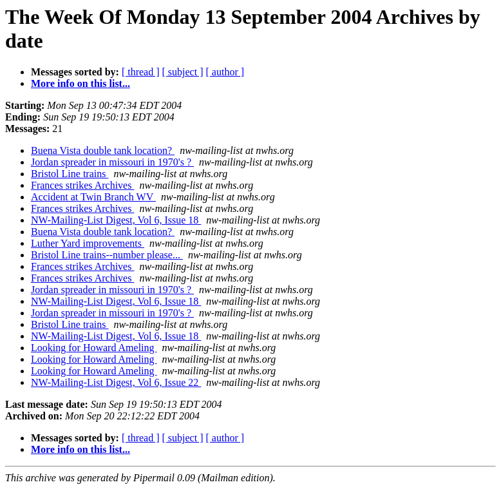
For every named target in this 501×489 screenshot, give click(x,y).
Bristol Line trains (69, 173)
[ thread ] (141, 71)
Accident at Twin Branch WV (93, 196)
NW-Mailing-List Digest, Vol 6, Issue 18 (116, 220)
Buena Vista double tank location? (103, 150)
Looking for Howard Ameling (94, 347)
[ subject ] (182, 71)
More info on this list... (80, 83)
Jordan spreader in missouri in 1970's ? (112, 162)
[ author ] (225, 71)
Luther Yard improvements (87, 243)
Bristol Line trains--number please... (107, 254)
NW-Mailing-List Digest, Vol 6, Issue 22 (116, 382)
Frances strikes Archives (82, 185)
